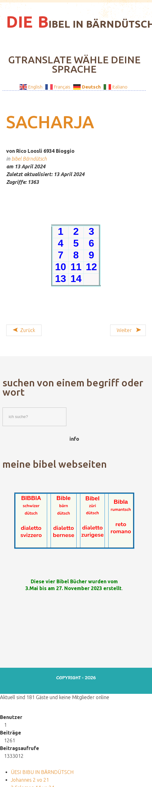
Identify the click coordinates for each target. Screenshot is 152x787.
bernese (63, 535)
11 (76, 266)
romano (120, 531)
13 (60, 278)
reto (120, 524)
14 (76, 278)
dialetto (63, 528)
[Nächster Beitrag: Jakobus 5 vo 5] (128, 330)
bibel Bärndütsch (29, 158)
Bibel (92, 498)
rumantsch (121, 509)
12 (91, 266)
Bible (63, 498)
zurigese (92, 535)
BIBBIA (31, 498)
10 (60, 266)
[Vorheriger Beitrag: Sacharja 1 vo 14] (24, 330)
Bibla (121, 501)
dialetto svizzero (31, 531)
